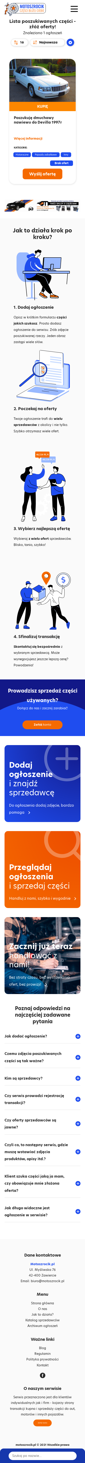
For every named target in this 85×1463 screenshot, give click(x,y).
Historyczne (22, 154)
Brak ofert (61, 163)
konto (42, 725)
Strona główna (42, 1303)
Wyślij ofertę (42, 174)
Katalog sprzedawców (42, 1320)
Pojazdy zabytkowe (45, 154)
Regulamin (42, 1353)
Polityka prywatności (42, 1359)
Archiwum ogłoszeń (42, 1326)
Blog (42, 1348)
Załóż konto (42, 1423)
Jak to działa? (42, 1314)
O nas (42, 1309)
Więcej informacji (28, 138)
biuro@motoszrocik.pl (47, 1281)
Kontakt (43, 1365)
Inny (66, 154)
